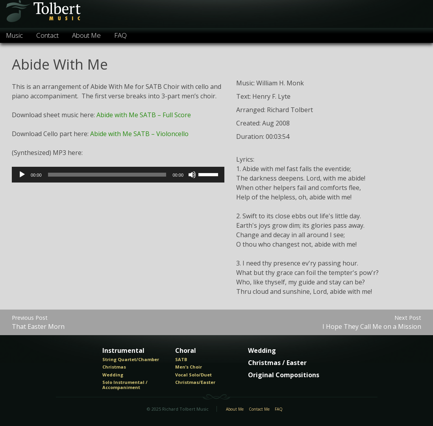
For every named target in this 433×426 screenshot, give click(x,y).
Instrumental (123, 351)
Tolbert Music (42, 14)
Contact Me (259, 409)
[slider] (107, 175)
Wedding (112, 375)
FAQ (120, 35)
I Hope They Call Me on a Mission (371, 322)
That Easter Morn (38, 322)
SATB (181, 359)
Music (14, 35)
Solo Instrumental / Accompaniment (125, 385)
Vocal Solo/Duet (193, 375)
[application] (118, 175)
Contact (47, 35)
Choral (185, 351)
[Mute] (192, 175)
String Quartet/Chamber (130, 359)
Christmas (114, 367)
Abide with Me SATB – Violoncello (139, 133)
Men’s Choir (188, 367)
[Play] (22, 175)
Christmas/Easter (195, 382)
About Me (86, 35)
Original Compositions (283, 375)
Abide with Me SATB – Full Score (143, 115)
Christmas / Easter (277, 363)
